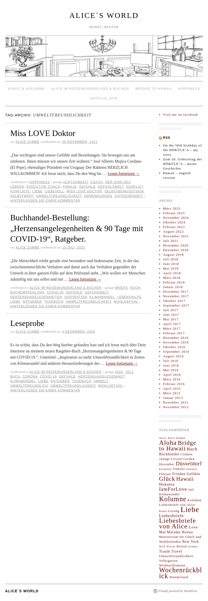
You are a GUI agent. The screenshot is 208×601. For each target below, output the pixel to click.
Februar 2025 (174, 213)
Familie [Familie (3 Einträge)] (179, 469)
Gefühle (87, 187)
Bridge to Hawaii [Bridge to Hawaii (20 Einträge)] (177, 445)
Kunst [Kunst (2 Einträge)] (163, 511)
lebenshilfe (129, 297)
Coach (96, 182)
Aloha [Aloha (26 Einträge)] (168, 442)
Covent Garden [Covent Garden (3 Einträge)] (183, 459)
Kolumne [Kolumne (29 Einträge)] (173, 499)
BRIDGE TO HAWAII (154, 89)
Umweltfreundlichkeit (59, 196)
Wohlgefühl (126, 301)
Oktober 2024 (174, 222)
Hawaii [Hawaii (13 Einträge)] (185, 479)
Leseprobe (27, 323)
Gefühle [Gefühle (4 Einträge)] (193, 474)
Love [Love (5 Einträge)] (193, 527)
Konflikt (134, 187)
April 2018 (172, 273)
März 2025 (171, 208)
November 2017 (176, 296)
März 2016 (171, 379)
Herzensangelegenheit (101, 376)
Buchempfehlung (27, 292)
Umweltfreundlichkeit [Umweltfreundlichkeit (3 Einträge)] (176, 556)
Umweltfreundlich (29, 386)
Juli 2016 (170, 361)
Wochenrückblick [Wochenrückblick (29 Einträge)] (180, 573)
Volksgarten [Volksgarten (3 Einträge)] (168, 561)
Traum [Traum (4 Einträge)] (164, 551)
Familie (69, 187)
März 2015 (171, 393)
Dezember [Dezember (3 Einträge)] (167, 464)
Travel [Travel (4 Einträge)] (176, 551)
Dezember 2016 (176, 338)
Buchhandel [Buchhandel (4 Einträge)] (169, 454)
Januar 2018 (173, 287)
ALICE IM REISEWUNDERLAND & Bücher (90, 89)
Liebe (37, 191)
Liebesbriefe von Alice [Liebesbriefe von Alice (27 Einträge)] (177, 523)
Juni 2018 (171, 264)
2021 (129, 372)
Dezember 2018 (176, 250)
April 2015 (172, 388)
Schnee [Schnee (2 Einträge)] (193, 546)
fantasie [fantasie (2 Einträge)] (191, 469)
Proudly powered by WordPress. (178, 591)
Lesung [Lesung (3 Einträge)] (173, 511)
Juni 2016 (171, 365)
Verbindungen (98, 196)
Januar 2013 (173, 398)
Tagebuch (53, 301)
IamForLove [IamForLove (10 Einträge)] (173, 489)
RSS (166, 138)
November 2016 (176, 342)
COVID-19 (55, 292)
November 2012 (176, 407)
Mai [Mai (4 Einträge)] (162, 532)
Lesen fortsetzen (124, 173)
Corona (30, 376)
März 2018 (171, 278)
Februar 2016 (174, 384)
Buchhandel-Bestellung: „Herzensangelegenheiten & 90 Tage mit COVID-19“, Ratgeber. (76, 228)
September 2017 (176, 305)
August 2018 (173, 255)
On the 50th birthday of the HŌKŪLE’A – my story (182, 149)
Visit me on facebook (180, 114)
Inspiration (75, 297)
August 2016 (173, 356)
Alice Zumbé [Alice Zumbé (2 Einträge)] (176, 438)
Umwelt (101, 381)
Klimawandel (102, 297)
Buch (135, 288)
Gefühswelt (96, 292)
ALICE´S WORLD (104, 15)
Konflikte (20, 191)
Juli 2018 (170, 259)
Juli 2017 (170, 310)
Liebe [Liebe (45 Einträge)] (190, 509)
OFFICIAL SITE (104, 98)
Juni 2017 (171, 315)
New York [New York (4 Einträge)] (190, 541)
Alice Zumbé (27, 142)
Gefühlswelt (111, 187)
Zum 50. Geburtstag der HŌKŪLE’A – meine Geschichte (182, 163)
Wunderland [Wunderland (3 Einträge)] (178, 577)
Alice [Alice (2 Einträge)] (163, 438)
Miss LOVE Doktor (42, 133)
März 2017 (171, 328)
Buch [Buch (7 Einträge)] (192, 449)
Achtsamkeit (75, 182)
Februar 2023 (174, 227)
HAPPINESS (189, 89)
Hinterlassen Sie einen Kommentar (45, 200)
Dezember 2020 (176, 245)
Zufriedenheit (129, 196)
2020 (119, 372)
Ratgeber (32, 301)
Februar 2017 (174, 333)
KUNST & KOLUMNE (26, 89)
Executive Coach (44, 187)
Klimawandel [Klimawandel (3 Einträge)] (169, 494)
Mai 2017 (171, 319)
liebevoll (54, 191)
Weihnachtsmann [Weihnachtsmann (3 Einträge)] (172, 565)
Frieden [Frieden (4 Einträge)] (178, 474)
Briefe (121, 288)
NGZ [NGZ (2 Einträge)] (162, 546)
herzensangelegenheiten (36, 297)
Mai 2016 (171, 370)
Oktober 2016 (174, 347)
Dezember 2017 (176, 291)
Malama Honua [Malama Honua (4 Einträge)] (180, 532)
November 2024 (176, 218)
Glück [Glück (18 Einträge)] (167, 478)
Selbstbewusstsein (124, 191)
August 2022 (173, 231)
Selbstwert (22, 196)
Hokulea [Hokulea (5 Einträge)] (167, 484)
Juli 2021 (170, 241)
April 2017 (172, 324)
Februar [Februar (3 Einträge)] (165, 474)
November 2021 (176, 236)
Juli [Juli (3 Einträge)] (191, 489)
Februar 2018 (174, 282)
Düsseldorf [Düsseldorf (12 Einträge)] (189, 463)
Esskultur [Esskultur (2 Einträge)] (165, 469)
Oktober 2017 (174, 301)
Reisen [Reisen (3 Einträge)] (182, 546)
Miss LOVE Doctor (84, 191)
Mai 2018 (171, 268)
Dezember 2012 (176, 402)
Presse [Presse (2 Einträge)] (171, 546)
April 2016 (172, 375)
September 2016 (176, 351)
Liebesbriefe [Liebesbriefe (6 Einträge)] (171, 515)
